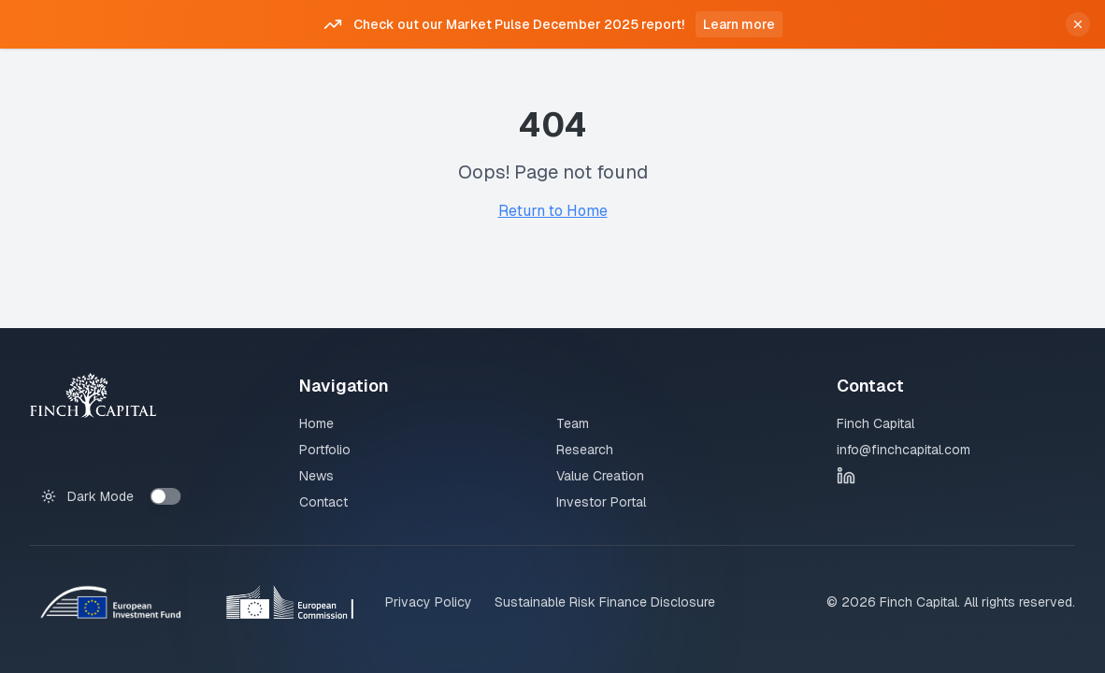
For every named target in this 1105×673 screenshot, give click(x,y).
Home (316, 423)
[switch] (166, 496)
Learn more (739, 24)
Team (572, 423)
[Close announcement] (1078, 24)
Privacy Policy (428, 602)
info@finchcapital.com (903, 449)
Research (584, 449)
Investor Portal (601, 502)
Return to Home (553, 211)
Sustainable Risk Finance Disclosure (605, 602)
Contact (323, 502)
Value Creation (600, 475)
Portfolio (325, 449)
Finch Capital (875, 423)
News (316, 475)
